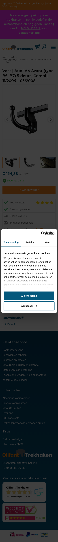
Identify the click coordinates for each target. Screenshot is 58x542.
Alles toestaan (29, 295)
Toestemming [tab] (11, 242)
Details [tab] (30, 242)
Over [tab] (48, 242)
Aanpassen (29, 306)
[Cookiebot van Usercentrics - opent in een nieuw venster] (41, 234)
